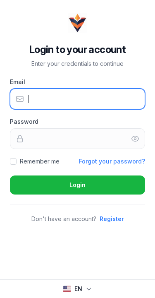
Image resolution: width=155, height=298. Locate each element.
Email (17, 81)
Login (77, 184)
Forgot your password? (112, 161)
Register (112, 218)
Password (24, 121)
